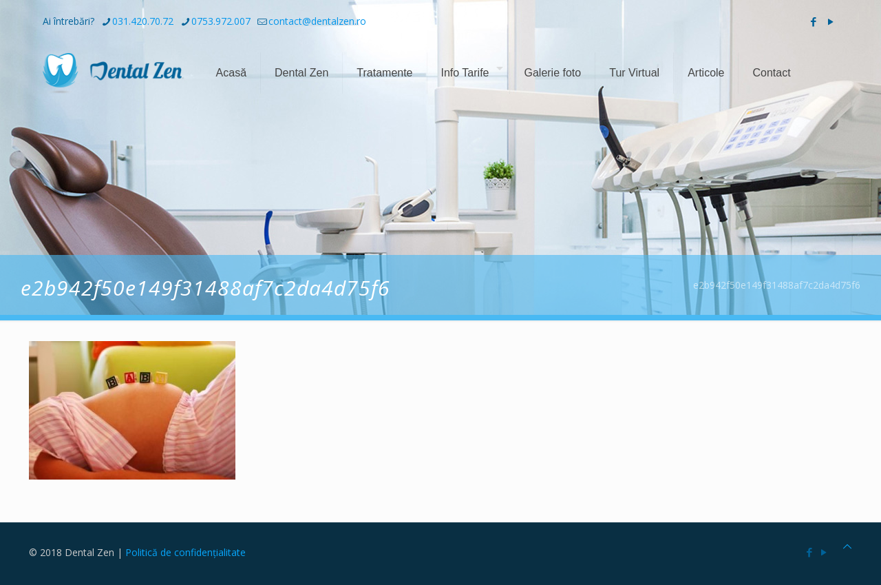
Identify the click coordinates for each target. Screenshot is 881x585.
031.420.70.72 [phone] (142, 21)
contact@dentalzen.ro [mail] (317, 21)
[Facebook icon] (813, 21)
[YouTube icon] (830, 21)
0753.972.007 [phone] (221, 21)
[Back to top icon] (847, 546)
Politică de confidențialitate (185, 552)
